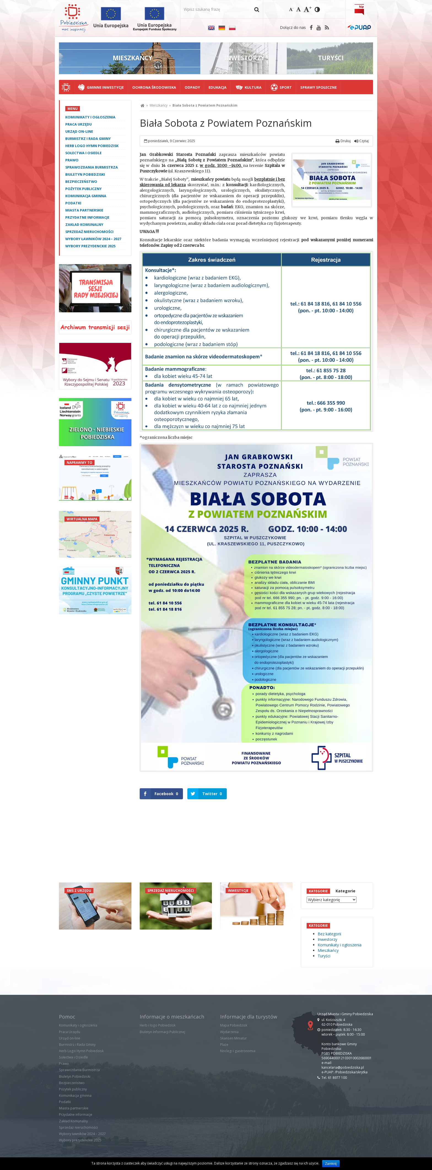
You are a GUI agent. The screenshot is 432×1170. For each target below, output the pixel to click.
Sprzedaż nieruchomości (89, 231)
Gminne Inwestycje (105, 87)
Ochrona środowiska (154, 87)
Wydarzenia (229, 1032)
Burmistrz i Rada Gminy (88, 138)
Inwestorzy (327, 939)
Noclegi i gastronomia (237, 1051)
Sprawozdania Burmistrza (91, 167)
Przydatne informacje (87, 217)
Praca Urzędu (78, 124)
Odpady (192, 87)
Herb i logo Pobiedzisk (157, 1025)
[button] (256, 9)
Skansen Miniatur (233, 1038)
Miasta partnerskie (84, 210)
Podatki (73, 203)
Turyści (324, 955)
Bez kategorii (329, 933)
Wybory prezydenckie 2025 (90, 246)
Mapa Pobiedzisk (233, 1025)
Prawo (72, 160)
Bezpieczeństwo (81, 181)
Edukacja (217, 87)
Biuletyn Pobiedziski (85, 174)
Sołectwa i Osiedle (83, 153)
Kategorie (345, 890)
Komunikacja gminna (85, 196)
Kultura (253, 87)
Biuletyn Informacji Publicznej (162, 1032)
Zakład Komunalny (84, 224)
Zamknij (331, 1164)
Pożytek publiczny (83, 188)
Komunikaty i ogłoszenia (90, 117)
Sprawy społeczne (318, 87)
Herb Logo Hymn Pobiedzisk (91, 145)
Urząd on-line (79, 131)
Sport (286, 87)
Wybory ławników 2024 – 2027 (93, 239)
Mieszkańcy (159, 105)
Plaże (224, 1044)
